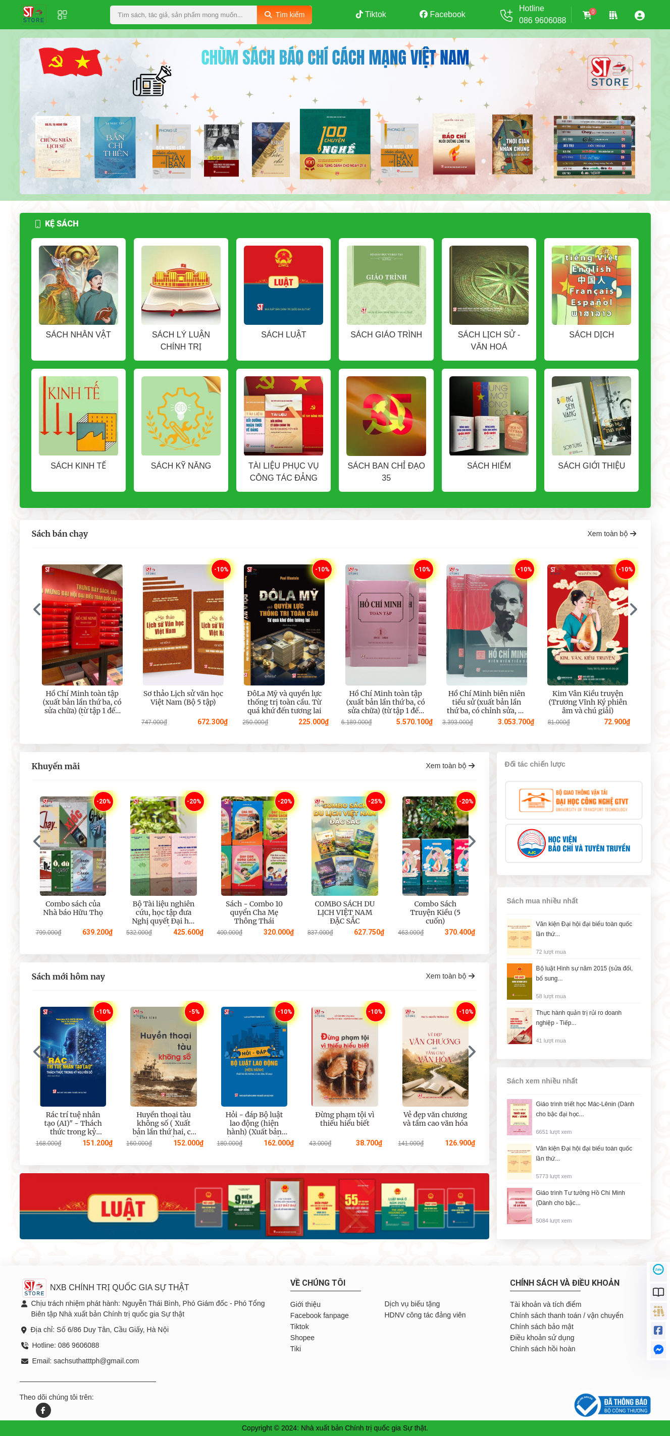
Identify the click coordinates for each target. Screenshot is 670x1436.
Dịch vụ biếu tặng (412, 1304)
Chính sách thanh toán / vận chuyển (566, 1315)
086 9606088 (542, 20)
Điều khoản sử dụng (542, 1338)
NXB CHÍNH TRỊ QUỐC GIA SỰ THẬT (105, 1287)
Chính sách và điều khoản (565, 1283)
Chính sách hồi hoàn (542, 1349)
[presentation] (35, 116)
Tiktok (371, 14)
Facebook (443, 14)
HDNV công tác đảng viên (425, 1315)
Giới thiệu (305, 1304)
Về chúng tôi (317, 1283)
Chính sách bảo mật (541, 1327)
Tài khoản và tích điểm (545, 1304)
